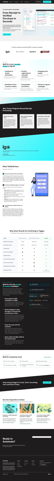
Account (33, 463)
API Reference (19, 466)
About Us (26, 463)
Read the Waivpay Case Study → (43, 422)
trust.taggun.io (46, 365)
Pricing (21, 1)
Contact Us (33, 464)
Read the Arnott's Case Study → (25, 423)
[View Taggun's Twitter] (50, 474)
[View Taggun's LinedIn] (48, 474)
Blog (25, 464)
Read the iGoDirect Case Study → (9, 422)
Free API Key (38, 1)
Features (18, 464)
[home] (5, 1)
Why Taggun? (16, 1)
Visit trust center (47, 357)
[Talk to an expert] (47, 382)
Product (10, 1)
